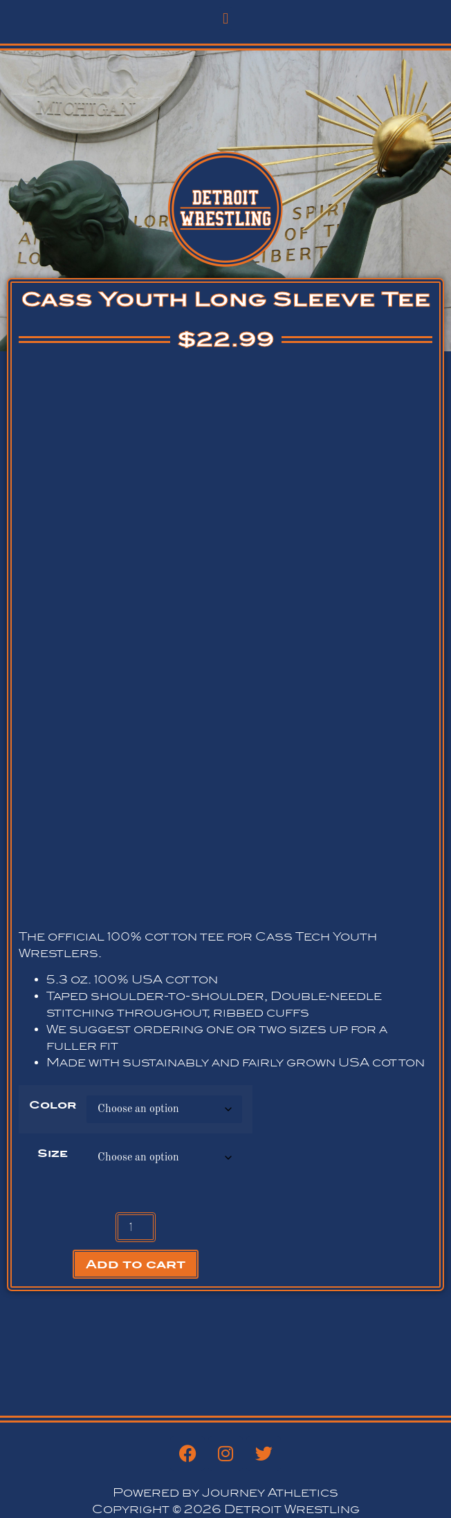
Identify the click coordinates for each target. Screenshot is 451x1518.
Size (52, 1153)
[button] (225, 18)
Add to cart (135, 1264)
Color (52, 1105)
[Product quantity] (136, 1227)
